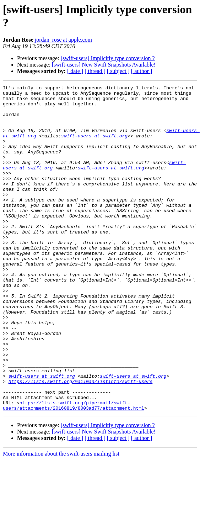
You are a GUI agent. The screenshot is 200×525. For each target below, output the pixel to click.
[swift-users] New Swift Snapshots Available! (104, 65)
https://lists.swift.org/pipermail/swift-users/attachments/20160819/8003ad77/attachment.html (73, 469)
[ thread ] (95, 71)
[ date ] (75, 71)
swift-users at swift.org (94, 146)
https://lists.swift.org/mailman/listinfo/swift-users (81, 441)
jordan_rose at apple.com (63, 40)
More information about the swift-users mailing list (61, 519)
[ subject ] (118, 71)
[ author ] (141, 71)
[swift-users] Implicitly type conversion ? (108, 58)
